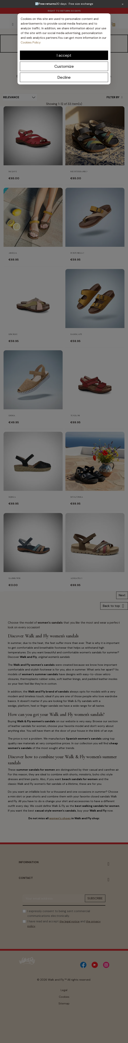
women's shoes (60, 818)
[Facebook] (83, 965)
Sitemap (64, 1003)
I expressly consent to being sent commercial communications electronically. (58, 913)
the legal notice (69, 921)
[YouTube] (95, 965)
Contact (26, 878)
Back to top (114, 605)
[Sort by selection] (20, 97)
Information (29, 862)
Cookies (64, 997)
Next (122, 595)
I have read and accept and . (64, 923)
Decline (64, 77)
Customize (64, 66)
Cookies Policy (31, 42)
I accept (64, 55)
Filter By (114, 97)
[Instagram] (106, 965)
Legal (64, 990)
